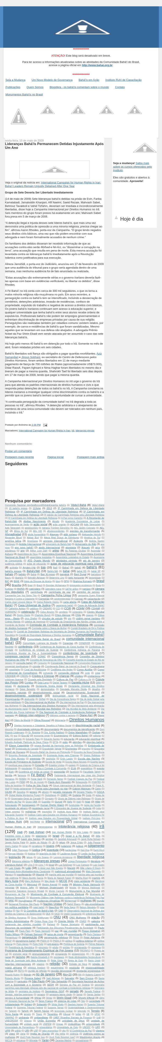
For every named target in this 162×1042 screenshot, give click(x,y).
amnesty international (55, 540)
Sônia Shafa (57, 1004)
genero (33, 792)
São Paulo (38, 981)
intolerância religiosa (74, 826)
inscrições (47, 812)
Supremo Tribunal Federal (30, 1008)
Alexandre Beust (13, 538)
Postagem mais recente (19, 457)
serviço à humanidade (17, 997)
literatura (95, 861)
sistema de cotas (67, 1001)
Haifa (69, 802)
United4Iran (74, 1024)
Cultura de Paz (65, 679)
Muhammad (70, 901)
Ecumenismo (61, 735)
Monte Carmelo (56, 891)
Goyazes (49, 798)
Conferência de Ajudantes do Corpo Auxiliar (62, 647)
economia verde (42, 736)
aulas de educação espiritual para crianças (77, 563)
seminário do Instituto (29, 991)
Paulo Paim (24, 931)
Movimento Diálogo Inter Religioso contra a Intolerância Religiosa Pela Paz (67, 898)
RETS (21, 971)
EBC (7, 736)
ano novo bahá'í (24, 547)
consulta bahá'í (24, 663)
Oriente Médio (66, 921)
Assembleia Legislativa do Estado (72, 557)
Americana (32, 541)
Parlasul (51, 924)
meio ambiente (82, 881)
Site (83, 1001)
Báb (43, 567)
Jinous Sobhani (30, 357)
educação (69, 739)
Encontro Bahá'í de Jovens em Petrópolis (50, 752)
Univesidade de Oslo (67, 1027)
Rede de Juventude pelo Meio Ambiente (25, 960)
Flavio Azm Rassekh (59, 782)
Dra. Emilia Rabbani (54, 732)
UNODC (87, 1027)
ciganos (90, 615)
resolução (74, 967)
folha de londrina (13, 785)
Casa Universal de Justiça (34, 605)
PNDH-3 (57, 941)
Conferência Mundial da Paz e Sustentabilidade (31, 653)
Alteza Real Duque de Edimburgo (61, 538)
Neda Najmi (69, 907)
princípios (43, 947)
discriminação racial (88, 725)
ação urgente (59, 524)
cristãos (79, 676)
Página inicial (55, 457)
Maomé (40, 874)
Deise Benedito (27, 689)
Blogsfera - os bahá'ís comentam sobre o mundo (79, 87)
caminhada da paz (60, 592)
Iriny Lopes (82, 832)
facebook (74, 772)
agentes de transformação (85, 531)
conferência (25, 646)
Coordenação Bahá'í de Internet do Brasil (65, 666)
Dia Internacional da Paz (72, 702)
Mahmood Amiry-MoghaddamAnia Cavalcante (27, 871)
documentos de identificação (79, 729)
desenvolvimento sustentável (23, 695)
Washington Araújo (90, 1037)
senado (74, 991)
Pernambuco (11, 937)
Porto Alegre (22, 944)
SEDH (50, 984)
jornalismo (37, 846)
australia (14, 568)
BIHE (16, 581)
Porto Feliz (38, 944)
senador (41, 994)
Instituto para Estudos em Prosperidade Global (53, 818)
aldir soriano (70, 534)
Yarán (45, 1040)
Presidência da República (21, 947)
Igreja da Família (92, 805)
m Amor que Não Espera (50, 868)
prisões (66, 947)
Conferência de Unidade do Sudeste (38, 650)
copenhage (14, 669)
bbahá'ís (19, 578)
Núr (18, 911)
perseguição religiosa (56, 937)
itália (98, 836)
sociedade (94, 1001)
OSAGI (82, 921)
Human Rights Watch (52, 805)
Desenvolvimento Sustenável (82, 692)
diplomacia (60, 720)
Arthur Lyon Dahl (38, 551)
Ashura (9, 554)
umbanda (24, 1017)
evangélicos (87, 768)
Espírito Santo (97, 762)
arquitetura (10, 551)
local (51, 864)
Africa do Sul (21, 531)
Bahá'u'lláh (33, 571)
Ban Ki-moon (48, 574)
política (68, 941)
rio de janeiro (45, 974)
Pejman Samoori (33, 934)
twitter (78, 1014)
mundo (100, 900)
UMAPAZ (9, 1017)
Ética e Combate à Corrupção (51, 768)
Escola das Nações (89, 758)
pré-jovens (53, 944)
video (12, 1033)
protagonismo (78, 954)
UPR (7, 1030)
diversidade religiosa (28, 729)
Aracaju (85, 547)
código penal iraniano (88, 618)
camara (86, 588)
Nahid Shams (74, 904)
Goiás (88, 795)
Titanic (39, 1014)
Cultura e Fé (84, 679)
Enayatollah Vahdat (51, 749)
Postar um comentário (18, 451)
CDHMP (95, 608)
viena (22, 1034)
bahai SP (95, 571)
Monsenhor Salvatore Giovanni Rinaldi (24, 891)
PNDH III (44, 941)
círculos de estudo (52, 618)
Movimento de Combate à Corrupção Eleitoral (57, 894)
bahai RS (81, 571)
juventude (53, 850)
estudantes (26, 768)
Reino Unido (94, 960)
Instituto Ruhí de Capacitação (123, 80)
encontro (86, 749)
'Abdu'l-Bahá (78, 505)
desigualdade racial (63, 696)
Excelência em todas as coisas (34, 772)
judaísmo (66, 846)
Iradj (19, 832)
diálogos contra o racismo (62, 715)
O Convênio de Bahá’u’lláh (39, 910)
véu (64, 1031)
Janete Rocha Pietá (15, 842)
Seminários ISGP (55, 991)
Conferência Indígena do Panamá (82, 650)
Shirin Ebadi (64, 997)
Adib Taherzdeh (13, 528)
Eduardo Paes (33, 739)
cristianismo (94, 676)
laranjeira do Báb (47, 854)
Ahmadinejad (13, 534)
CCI (58, 608)
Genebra (21, 792)
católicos (34, 608)
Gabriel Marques (81, 788)
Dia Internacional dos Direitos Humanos (44, 705)
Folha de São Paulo (37, 785)
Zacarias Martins (63, 1040)
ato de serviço (91, 560)
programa (96, 947)
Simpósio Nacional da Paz (21, 1001)
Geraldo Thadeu (85, 792)
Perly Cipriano (94, 934)
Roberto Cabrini (93, 975)
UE (87, 1014)
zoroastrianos (82, 1040)
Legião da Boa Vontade (92, 854)
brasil (100, 581)
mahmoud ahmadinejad (68, 871)
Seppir (79, 994)
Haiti (78, 802)
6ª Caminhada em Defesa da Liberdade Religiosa (32, 518)
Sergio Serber (94, 994)
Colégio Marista (13, 622)
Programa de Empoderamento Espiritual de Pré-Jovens (39, 950)
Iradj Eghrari (36, 832)
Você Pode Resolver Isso (32, 1037)
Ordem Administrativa (17, 921)
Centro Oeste (23, 615)
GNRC (64, 795)
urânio (18, 1031)
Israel (56, 835)
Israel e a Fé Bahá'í (78, 835)
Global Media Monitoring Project (25, 795)
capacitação (93, 598)
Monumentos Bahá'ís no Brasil (24, 94)
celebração (28, 611)
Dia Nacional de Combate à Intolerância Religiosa (67, 712)
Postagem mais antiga (90, 457)
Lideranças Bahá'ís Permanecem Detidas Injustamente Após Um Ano (54, 145)
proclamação (80, 947)
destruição (30, 699)
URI (27, 1030)
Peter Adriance (92, 937)
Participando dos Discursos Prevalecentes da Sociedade (64, 928)
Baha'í (65, 567)
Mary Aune (11, 881)
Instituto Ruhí (13, 821)
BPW (66, 581)
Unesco (28, 1021)
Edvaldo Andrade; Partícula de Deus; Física (26, 742)
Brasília (16, 585)
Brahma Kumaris (82, 581)
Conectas (68, 643)
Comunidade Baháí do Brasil (44, 639)
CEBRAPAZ (11, 612)
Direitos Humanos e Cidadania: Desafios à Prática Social (42, 725)
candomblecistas (62, 599)
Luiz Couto (14, 868)
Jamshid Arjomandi (67, 839)
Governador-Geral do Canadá (26, 798)
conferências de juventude (80, 653)
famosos (22, 775)
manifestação (24, 874)
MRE (11, 900)
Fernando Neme (55, 779)
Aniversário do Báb (85, 544)
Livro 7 (41, 865)
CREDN (24, 676)
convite (36, 666)
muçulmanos (25, 900)
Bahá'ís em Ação (89, 80)
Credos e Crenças (43, 676)
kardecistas (70, 850)
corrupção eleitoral (68, 672)
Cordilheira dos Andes (62, 669)
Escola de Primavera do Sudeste (23, 761)
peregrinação (75, 934)
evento (100, 768)
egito (65, 742)
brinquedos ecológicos (81, 585)
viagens (100, 1030)
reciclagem (59, 957)
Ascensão (96, 551)
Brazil (39, 585)
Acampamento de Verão (17, 524)
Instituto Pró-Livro (91, 818)
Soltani (28, 1004)
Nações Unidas (52, 904)
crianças (64, 676)
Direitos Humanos (86, 719)
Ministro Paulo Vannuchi (86, 884)
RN (79, 975)
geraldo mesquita (62, 792)
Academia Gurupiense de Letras (82, 521)
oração (95, 917)
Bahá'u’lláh (52, 571)
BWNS (21, 588)
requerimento (57, 968)
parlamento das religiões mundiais (23, 924)
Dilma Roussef (42, 720)
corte (87, 673)
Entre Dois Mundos (15, 759)
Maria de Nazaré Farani (59, 878)
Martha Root (81, 878)
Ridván (27, 974)
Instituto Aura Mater (67, 812)
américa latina (13, 540)
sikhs (101, 998)
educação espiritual (89, 739)
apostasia (70, 547)
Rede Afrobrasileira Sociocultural (85, 957)
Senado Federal (92, 991)
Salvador (69, 978)
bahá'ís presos (13, 571)
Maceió (71, 868)
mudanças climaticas (48, 900)
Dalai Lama (43, 683)
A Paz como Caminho (72, 518)
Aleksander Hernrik (91, 534)
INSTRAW (35, 822)
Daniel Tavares (60, 683)
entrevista (35, 758)
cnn (69, 618)
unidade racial (31, 1024)
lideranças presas (85, 430)
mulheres (85, 900)
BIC (7, 581)
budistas (9, 589)
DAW (98, 683)
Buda (98, 585)
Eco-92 (25, 735)
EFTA (55, 742)
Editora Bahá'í (81, 735)
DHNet (42, 699)
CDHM (80, 608)
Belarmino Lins (56, 578)
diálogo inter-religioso (32, 715)
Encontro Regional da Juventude (25, 755)
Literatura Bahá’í (14, 864)
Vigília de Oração (40, 1033)
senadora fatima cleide (60, 994)
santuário (22, 981)
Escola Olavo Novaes (75, 762)
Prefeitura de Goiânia (73, 944)
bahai (66, 571)
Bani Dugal (80, 574)
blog (58, 581)
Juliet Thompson (20, 850)
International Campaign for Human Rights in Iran (44, 430)
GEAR (8, 792)
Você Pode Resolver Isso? (62, 1037)
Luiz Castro (98, 865)
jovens (50, 846)
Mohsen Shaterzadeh (51, 887)
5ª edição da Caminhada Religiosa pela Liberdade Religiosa (74, 515)
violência (74, 1034)
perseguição (29, 937)
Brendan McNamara (56, 585)
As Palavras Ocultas (75, 551)
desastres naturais (15, 692)
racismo (20, 957)
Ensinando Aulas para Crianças (63, 755)
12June (37, 508)
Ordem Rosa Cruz (44, 921)
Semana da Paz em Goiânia (75, 985)
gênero (45, 792)
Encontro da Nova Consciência (89, 752)
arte (22, 550)
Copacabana (97, 666)
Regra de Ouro (75, 960)
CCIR (67, 608)
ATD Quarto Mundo (39, 560)
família (8, 775)
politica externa (84, 940)
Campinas (44, 598)
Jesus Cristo (76, 842)
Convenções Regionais (89, 663)
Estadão (39, 765)
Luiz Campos (82, 865)
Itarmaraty (10, 839)
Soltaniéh (41, 1004)
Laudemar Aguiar (68, 854)
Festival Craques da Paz (79, 779)
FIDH (22, 782)
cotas (97, 673)
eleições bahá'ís (95, 742)
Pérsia (76, 937)
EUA (73, 768)
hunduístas (74, 805)
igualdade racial (41, 808)
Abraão (56, 521)
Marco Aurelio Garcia (32, 878)
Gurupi (58, 801)
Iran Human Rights (62, 832)
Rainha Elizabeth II (39, 957)
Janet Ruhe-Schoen (91, 839)
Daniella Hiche (80, 682)
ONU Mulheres (77, 917)
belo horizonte (76, 577)
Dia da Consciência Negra (63, 699)
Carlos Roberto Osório (48, 602)
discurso (9, 729)
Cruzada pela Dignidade (40, 679)
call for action (71, 589)
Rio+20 (67, 974)
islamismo (41, 835)
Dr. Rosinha (34, 732)
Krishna (31, 854)
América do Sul (92, 538)
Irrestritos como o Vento (17, 836)
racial (8, 957)
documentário (51, 729)
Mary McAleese (32, 881)
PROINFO (85, 951)
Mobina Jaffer (27, 888)
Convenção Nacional (62, 663)
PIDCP (8, 941)
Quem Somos (34, 87)
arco (97, 547)
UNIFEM (47, 1024)
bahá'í (78, 567)
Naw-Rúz (54, 907)
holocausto (11, 805)
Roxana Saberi (33, 978)
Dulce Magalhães (78, 732)
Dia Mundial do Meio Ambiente (81, 709)
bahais (9, 574)
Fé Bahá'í (38, 775)
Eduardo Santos (52, 739)
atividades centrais (66, 560)
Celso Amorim (47, 612)
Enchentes (71, 748)
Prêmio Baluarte (96, 944)
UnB (98, 1017)
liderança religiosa (21, 861)
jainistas (50, 839)
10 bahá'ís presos (18, 508)
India (98, 808)
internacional (55, 821)
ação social (40, 524)
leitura (29, 857)
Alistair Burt (33, 538)
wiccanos (20, 1040)
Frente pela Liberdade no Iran (51, 788)
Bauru (8, 578)
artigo (55, 550)
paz (57, 930)
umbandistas (41, 1017)
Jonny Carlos (11, 846)
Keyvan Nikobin (16, 854)
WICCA (8, 1040)
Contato (120, 87)
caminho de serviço (88, 592)
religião (55, 964)
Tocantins (52, 1014)
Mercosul (32, 884)
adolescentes (31, 528)
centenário (77, 612)
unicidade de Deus (73, 1020)
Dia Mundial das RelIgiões (46, 708)
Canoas (78, 598)
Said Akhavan (53, 978)
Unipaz (59, 1024)
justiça (36, 850)
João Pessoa (94, 842)
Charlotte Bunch (43, 615)
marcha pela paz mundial (61, 875)
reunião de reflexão (37, 971)
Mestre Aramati (49, 884)
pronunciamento (41, 953)
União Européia (46, 1020)
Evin (11, 771)
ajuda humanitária (37, 534)
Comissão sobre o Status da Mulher (49, 628)
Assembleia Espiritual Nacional (59, 554)
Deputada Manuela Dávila (73, 689)
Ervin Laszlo (66, 759)
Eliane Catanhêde (19, 745)
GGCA (100, 792)
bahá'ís (91, 567)
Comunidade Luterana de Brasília (40, 643)
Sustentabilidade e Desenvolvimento (86, 1008)
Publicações (13, 87)
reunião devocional (61, 970)
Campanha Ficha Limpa (56, 595)
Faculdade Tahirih (92, 772)
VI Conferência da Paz (81, 1031)
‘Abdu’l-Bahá (98, 505)
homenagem (29, 805)
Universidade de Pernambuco (20, 1027)
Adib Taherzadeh (92, 524)
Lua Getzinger (65, 865)
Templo (95, 1010)
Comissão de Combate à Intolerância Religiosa (59, 624)
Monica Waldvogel (91, 888)
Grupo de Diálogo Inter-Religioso (74, 798)
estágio (72, 765)
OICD (57, 914)
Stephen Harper (75, 1004)
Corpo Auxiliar (85, 669)
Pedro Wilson (12, 934)
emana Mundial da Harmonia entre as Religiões (59, 745)
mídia (65, 884)
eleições (77, 742)
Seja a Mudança (15, 80)
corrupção (48, 673)
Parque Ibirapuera (70, 924)
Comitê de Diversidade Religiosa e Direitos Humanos (45, 635)
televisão (82, 1011)
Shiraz (37, 997)
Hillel (97, 801)
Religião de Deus (78, 964)
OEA (48, 914)
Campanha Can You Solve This (21, 595)
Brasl (30, 585)
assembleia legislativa (41, 557)
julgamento (96, 846)
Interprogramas (45, 827)
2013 (49, 508)
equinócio (50, 759)
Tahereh (13, 1011)
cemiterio (63, 612)
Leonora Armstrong (62, 857)
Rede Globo (57, 960)
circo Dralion (31, 618)
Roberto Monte (12, 978)
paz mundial (70, 930)
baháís (22, 574)
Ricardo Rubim (12, 975)
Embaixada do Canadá (27, 749)
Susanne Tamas (55, 1008)
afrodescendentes (56, 531)
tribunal (67, 1014)
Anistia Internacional (30, 544)
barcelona (96, 574)
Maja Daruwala (93, 871)
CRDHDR (10, 676)
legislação (15, 857)
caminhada (36, 592)
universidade (93, 1024)
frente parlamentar (22, 789)
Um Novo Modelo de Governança (52, 80)
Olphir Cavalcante (73, 914)
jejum (62, 842)
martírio (96, 877)
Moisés (72, 888)
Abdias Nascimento (35, 521)
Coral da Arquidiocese (35, 669)
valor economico (50, 1031)
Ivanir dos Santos (31, 839)
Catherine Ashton (17, 608)
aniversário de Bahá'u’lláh (58, 544)
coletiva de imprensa (35, 622)
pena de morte (55, 934)
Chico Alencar (63, 615)
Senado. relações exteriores (19, 994)
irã (73, 430)
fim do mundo (37, 782)
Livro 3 (31, 865)
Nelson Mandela (88, 907)
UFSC (97, 1014)
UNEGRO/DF (11, 1021)
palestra (95, 921)
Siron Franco (46, 1001)
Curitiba (29, 682)
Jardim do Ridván (38, 842)
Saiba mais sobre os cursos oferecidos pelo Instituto (132, 167)
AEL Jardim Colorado (84, 528)
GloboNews (50, 795)
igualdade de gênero (16, 808)
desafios (96, 689)
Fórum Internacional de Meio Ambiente (72, 785)
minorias (9, 887)
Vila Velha (60, 1034)
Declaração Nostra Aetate (49, 686)
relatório (40, 964)
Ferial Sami (36, 779)
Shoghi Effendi (86, 997)
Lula (28, 867)
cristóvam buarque (14, 679)
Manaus (9, 875)
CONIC (42, 656)
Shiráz (49, 998)
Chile (78, 615)
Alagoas (54, 534)
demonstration (48, 689)
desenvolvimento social (46, 692)
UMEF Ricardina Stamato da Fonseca (72, 1017)
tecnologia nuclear (63, 1011)
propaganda (61, 954)
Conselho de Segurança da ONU (46, 660)
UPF (97, 1027)
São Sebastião (59, 981)
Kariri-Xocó (98, 850)
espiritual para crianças (19, 765)
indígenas (30, 811)
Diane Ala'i (86, 715)
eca (15, 736)
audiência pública (13, 564)
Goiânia (76, 795)
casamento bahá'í (64, 605)
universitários (45, 1027)
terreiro (27, 1014)
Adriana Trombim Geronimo (56, 528)
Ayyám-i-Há (29, 567)
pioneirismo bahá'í (26, 940)
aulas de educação (36, 564)
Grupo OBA (31, 802)
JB (53, 842)
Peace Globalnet (91, 930)
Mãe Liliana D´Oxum (90, 868)
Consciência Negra (62, 656)
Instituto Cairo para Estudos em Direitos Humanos (53, 815)
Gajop (98, 789)
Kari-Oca (84, 850)
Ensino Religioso (92, 755)
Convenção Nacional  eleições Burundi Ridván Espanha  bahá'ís (35, 505)
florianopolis (81, 782)
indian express (12, 812)
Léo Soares (43, 857)
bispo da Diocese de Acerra (37, 581)
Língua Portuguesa (77, 861)
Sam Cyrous (86, 978)
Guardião (46, 802)
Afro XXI (37, 531)
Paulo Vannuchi (42, 931)
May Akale (50, 881)
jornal (25, 846)
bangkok (64, 574)
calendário (35, 588)
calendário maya (53, 589)
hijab (87, 801)
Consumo (42, 663)
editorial (97, 736)
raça (97, 953)
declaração (23, 686)
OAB (60, 911)
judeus (79, 846)
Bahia (33, 574)
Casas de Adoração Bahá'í (91, 605)
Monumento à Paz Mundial (84, 891)
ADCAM (74, 524)
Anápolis (78, 540)
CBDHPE (47, 608)
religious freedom (36, 968)
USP (35, 1031)
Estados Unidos (56, 765)
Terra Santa (11, 1014)
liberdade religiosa (90, 857)
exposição (59, 771)
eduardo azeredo (13, 739)
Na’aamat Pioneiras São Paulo (24, 904)
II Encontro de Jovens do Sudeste (73, 808)
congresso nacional (17, 656)
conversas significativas (16, 666)
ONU (57, 917)
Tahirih (25, 1010)
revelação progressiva (88, 970)
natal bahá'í (38, 907)
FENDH (22, 779)
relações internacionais (18, 964)
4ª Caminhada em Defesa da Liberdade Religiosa (49, 511)
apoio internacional (49, 547)
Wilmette (33, 1040)
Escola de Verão (54, 762)
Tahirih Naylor (41, 1010)
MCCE (63, 881)
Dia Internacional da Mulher (40, 702)
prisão (55, 947)
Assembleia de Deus (27, 554)
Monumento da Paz (15, 894)
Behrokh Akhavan (36, 578)
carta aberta (69, 601)
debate (8, 686)
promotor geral (20, 954)
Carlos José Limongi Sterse (18, 602)
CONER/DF (84, 643)
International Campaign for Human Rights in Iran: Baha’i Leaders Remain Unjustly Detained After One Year (53, 184)
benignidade (95, 578)
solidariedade (12, 1004)
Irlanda (97, 832)
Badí (55, 568)
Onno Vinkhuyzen (40, 918)
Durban (96, 732)
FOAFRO (96, 782)
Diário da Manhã (22, 720)
